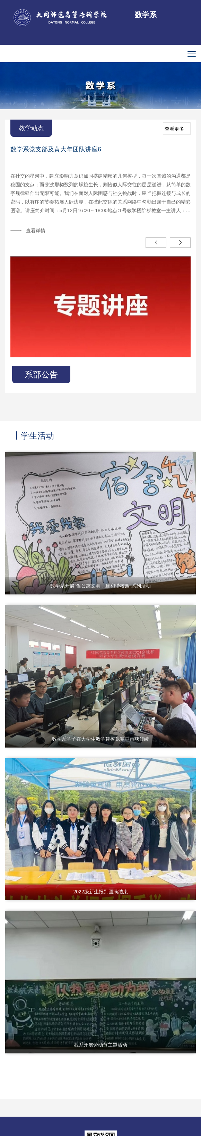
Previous (156, 242)
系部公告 (41, 374)
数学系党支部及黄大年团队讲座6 (55, 149)
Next (180, 242)
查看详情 (35, 230)
